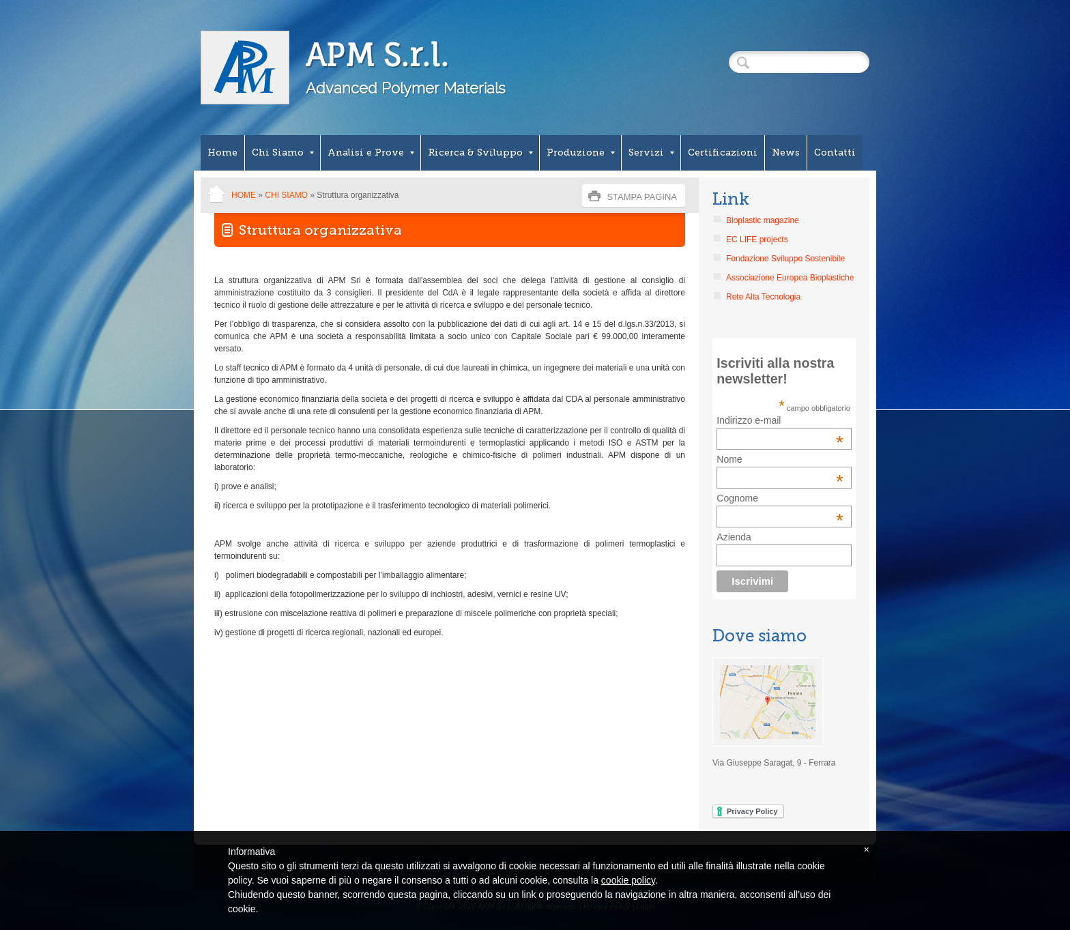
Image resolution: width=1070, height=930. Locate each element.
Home (222, 152)
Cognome (737, 498)
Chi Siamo (283, 152)
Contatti (835, 152)
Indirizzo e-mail (780, 420)
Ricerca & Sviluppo (480, 152)
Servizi (651, 152)
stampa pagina (642, 197)
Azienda (734, 537)
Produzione (581, 152)
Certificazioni (722, 152)
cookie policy (628, 880)
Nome (729, 459)
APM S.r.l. (377, 55)
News (786, 152)
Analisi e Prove (371, 152)
